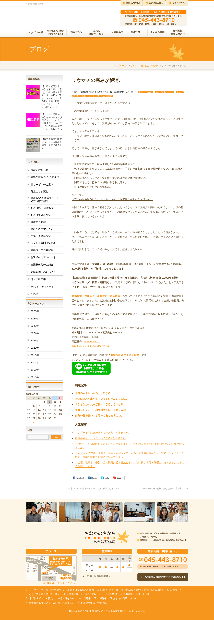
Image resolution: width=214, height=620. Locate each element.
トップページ (120, 67)
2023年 (35, 327)
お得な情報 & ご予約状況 (45, 178)
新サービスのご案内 (42, 185)
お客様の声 (72, 594)
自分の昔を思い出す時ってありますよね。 (99, 416)
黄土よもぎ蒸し (39, 192)
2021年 (35, 341)
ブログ (134, 67)
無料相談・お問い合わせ (136, 594)
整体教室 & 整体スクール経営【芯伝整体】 (51, 603)
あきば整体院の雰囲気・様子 (44, 594)
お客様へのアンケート (43, 258)
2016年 (35, 378)
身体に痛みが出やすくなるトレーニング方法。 (101, 400)
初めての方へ (57, 590)
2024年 (35, 319)
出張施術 (102, 598)
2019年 (35, 356)
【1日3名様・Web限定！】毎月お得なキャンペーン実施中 (60, 598)
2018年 (35, 363)
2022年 (35, 334)
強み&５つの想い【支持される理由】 (144, 590)
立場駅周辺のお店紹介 (43, 273)
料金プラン (176, 590)
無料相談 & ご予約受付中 (124, 356)
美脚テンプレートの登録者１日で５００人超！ (101, 411)
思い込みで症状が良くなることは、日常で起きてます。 (94, 490)
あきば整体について (164, 94)
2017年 (35, 371)
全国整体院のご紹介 (42, 265)
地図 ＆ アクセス (109, 590)
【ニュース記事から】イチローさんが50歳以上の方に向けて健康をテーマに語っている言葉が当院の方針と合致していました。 (52, 124)
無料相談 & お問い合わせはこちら (91, 347)
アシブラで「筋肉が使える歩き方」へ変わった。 (103, 434)
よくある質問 (110, 594)
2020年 (35, 349)
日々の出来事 (106, 97)
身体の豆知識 (38, 223)
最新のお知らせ (149, 67)
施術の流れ (90, 594)
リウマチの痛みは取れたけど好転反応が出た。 (165, 490)
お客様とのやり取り (88, 97)
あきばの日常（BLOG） (126, 598)
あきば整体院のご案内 (82, 590)
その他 (34, 295)
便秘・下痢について (42, 237)
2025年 (35, 312)
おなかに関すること (42, 230)
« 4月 (34, 423)
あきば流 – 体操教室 (42, 209)
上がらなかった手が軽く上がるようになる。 (100, 405)
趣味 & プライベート (42, 288)
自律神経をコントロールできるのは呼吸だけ (100, 439)
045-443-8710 (92, 342)
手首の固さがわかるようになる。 (94, 394)
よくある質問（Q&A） (43, 244)
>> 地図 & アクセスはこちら (59, 583)
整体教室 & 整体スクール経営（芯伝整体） (45, 201)
